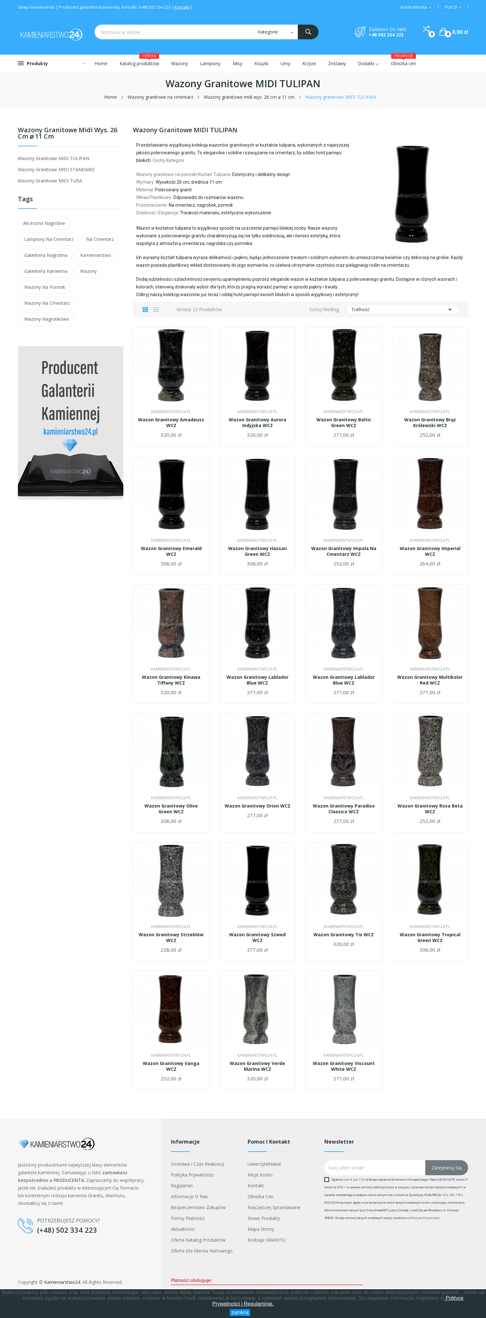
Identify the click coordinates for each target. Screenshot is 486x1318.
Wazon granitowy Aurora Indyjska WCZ (257, 422)
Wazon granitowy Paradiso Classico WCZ (344, 809)
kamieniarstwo (95, 255)
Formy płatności (188, 1218)
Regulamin (182, 1186)
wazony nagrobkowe (46, 319)
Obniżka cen (261, 1196)
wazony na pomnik (44, 287)
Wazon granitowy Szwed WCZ (257, 937)
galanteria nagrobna (45, 255)
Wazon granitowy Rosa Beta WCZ (430, 809)
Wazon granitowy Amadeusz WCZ (171, 422)
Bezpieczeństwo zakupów (198, 1207)
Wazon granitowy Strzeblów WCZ (171, 937)
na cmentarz (100, 239)
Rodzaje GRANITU (267, 1240)
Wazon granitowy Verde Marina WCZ (257, 1066)
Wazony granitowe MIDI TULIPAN (53, 158)
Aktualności (183, 1229)
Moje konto (260, 1175)
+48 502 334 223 (386, 35)
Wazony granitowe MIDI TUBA (50, 181)
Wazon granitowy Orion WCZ (257, 806)
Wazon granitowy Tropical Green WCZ (430, 937)
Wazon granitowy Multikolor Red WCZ (430, 680)
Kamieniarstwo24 (62, 1282)
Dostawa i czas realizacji (197, 1164)
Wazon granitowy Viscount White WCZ (344, 1066)
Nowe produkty (264, 1218)
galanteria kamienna (45, 271)
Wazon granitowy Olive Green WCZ (171, 809)
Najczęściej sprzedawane (274, 1207)
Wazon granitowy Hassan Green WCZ (257, 551)
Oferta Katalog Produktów (198, 1240)
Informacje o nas (189, 1196)
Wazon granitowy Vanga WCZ (171, 1066)
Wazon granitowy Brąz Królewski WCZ (430, 422)
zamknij (240, 1312)
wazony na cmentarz (47, 303)
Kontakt (181, 7)
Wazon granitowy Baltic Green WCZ (343, 422)
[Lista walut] (453, 7)
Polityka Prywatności (425, 1218)
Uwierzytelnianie (264, 1164)
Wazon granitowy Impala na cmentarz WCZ (343, 551)
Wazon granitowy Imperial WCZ (430, 551)
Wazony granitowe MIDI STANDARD (56, 169)
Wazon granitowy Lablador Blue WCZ (258, 680)
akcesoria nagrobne (44, 223)
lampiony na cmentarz (48, 239)
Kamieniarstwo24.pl (171, 412)
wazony (88, 271)
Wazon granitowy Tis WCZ (343, 935)
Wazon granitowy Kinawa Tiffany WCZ (171, 680)
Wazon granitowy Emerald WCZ (171, 551)
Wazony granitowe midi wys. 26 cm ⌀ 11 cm (67, 134)
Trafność (402, 309)
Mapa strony (261, 1229)
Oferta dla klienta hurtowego (202, 1251)
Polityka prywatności (192, 1175)
